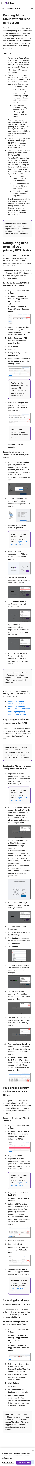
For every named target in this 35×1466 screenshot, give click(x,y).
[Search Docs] (32, 3)
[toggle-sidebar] (3, 8)
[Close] (33, 1450)
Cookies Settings (8, 1462)
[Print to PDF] (32, 8)
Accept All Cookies (24, 1462)
